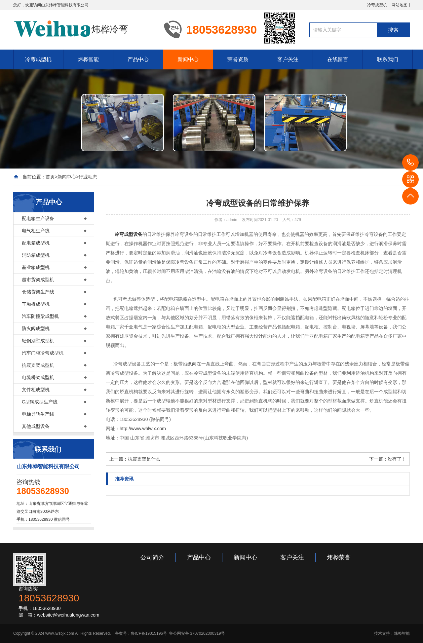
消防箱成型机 (36, 255)
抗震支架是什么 (144, 459)
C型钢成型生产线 (40, 401)
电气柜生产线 (36, 230)
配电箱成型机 (36, 243)
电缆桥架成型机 (38, 377)
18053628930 (410, 162)
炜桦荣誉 (339, 557)
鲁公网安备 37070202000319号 (196, 633)
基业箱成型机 (36, 267)
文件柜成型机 (36, 389)
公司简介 (152, 557)
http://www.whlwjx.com (143, 428)
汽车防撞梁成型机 (40, 316)
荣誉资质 (238, 59)
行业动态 (88, 176)
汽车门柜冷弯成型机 (42, 353)
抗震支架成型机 (38, 365)
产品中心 (138, 59)
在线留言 (337, 59)
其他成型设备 (36, 426)
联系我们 (387, 59)
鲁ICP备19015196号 (149, 633)
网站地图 (399, 5)
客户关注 (287, 59)
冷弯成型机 (377, 5)
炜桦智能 (88, 59)
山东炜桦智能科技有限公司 (65, 5)
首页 (50, 176)
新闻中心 (188, 59)
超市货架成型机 (38, 279)
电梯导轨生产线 (38, 414)
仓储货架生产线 (38, 291)
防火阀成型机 (36, 328)
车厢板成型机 (36, 304)
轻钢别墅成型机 (38, 340)
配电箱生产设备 (38, 218)
